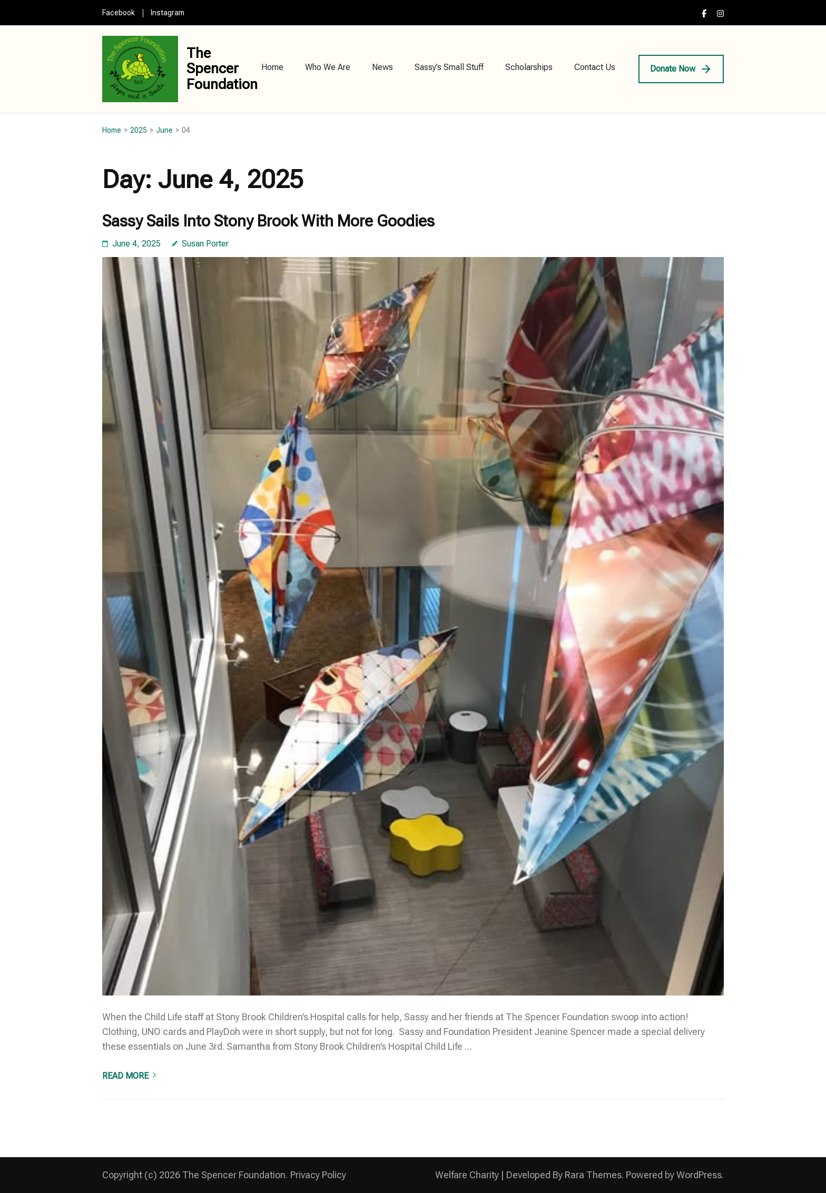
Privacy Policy (318, 1174)
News (382, 67)
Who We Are (327, 67)
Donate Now (672, 69)
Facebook (118, 12)
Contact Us (594, 67)
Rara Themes (593, 1174)
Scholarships (529, 67)
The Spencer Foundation (222, 69)
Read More (125, 1076)
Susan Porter (205, 244)
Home (272, 67)
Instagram (167, 12)
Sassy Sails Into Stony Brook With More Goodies (268, 221)
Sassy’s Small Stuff (449, 67)
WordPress (699, 1174)
